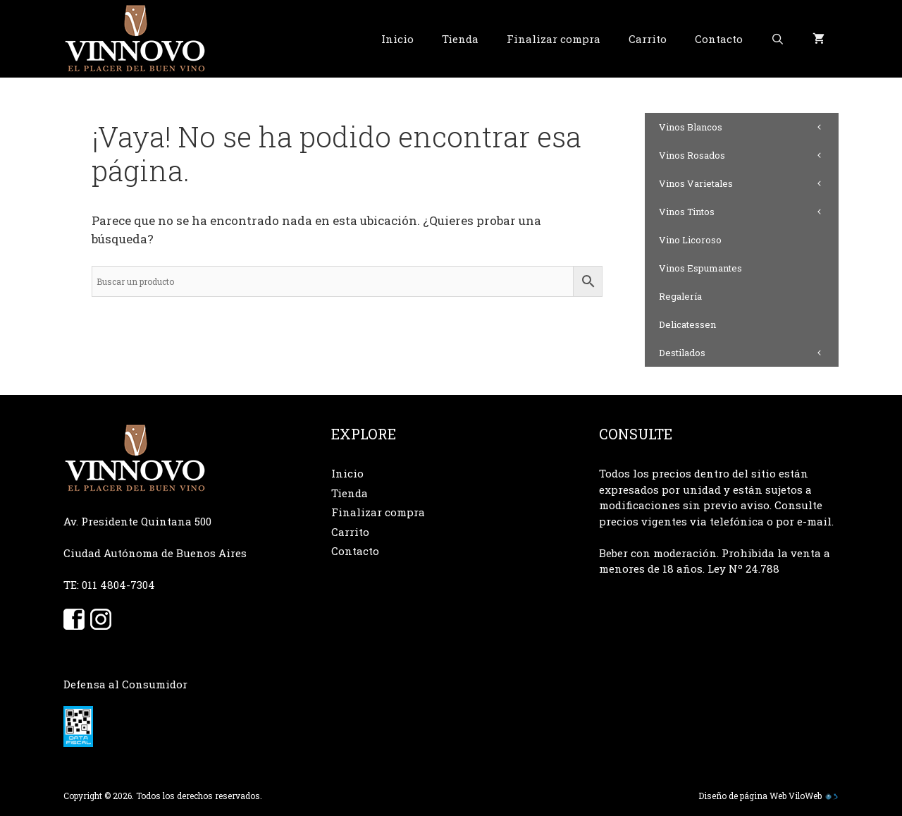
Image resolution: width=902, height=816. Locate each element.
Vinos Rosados (749, 155)
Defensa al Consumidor (125, 684)
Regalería (680, 296)
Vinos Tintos (749, 211)
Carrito (648, 39)
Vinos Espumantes (700, 268)
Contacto (719, 39)
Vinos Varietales (749, 183)
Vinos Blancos (749, 127)
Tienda (460, 39)
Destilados (749, 353)
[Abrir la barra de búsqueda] (777, 39)
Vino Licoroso (690, 239)
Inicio (397, 39)
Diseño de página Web (742, 795)
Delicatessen (687, 324)
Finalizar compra (553, 39)
